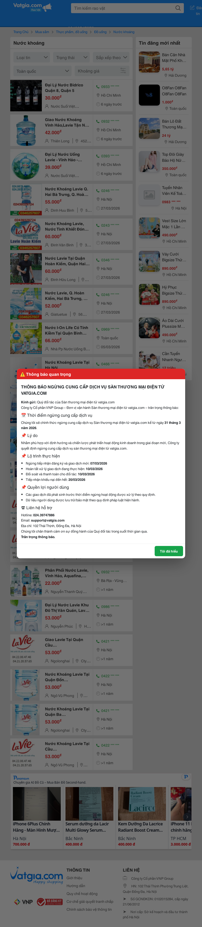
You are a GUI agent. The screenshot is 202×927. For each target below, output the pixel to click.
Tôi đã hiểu (169, 551)
